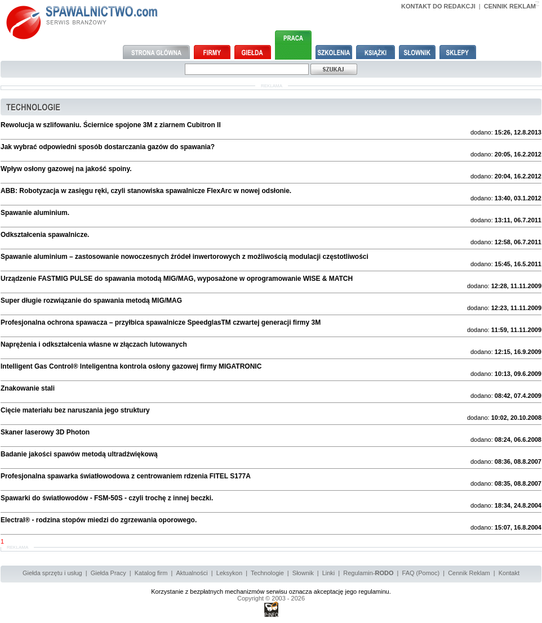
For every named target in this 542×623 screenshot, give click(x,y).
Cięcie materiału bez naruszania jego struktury (75, 410)
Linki (328, 573)
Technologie (267, 573)
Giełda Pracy (108, 573)
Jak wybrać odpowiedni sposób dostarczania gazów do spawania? (108, 147)
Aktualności (191, 573)
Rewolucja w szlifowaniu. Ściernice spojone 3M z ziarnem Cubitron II (111, 125)
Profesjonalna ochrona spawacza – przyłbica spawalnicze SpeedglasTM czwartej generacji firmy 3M (161, 322)
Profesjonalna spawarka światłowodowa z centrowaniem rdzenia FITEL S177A (126, 476)
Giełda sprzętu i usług (52, 573)
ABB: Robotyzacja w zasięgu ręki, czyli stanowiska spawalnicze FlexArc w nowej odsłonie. (146, 191)
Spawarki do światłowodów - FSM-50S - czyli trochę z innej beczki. (107, 498)
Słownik (303, 573)
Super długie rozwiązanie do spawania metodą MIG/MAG (91, 300)
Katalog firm (151, 573)
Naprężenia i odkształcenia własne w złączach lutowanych (94, 344)
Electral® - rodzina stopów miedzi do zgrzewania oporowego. (99, 520)
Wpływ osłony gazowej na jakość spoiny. (66, 169)
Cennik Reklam (469, 573)
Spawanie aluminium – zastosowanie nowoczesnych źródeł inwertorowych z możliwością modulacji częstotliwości (184, 257)
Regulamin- (368, 573)
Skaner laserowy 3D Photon (45, 432)
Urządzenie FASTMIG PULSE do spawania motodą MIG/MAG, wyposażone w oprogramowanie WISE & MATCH (177, 279)
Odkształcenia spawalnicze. (45, 235)
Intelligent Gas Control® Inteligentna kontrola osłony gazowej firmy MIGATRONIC (131, 366)
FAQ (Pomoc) (421, 573)
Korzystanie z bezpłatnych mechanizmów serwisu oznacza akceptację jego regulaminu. (271, 591)
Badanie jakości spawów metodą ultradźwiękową (79, 454)
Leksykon (229, 573)
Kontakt (509, 573)
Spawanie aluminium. (35, 213)
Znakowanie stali (28, 388)
